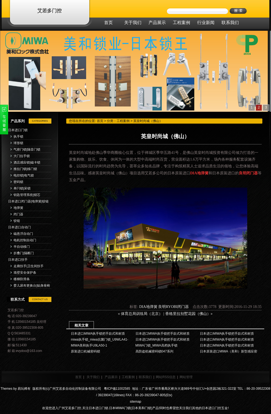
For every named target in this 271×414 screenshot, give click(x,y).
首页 (100, 121)
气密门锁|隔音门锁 (27, 149)
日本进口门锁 (18, 130)
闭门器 (18, 214)
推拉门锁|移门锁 (25, 169)
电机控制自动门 (25, 240)
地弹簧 (18, 208)
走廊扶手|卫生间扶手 (29, 266)
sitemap (135, 401)
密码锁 (18, 182)
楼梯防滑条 (22, 279)
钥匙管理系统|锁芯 (27, 195)
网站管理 (186, 377)
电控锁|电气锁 (24, 175)
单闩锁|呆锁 (22, 188)
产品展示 (111, 377)
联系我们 (145, 377)
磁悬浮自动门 (23, 234)
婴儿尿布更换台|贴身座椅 (32, 285)
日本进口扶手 (18, 260)
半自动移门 (22, 247)
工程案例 (123, 121)
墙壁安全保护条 (25, 272)
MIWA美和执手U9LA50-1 (89, 345)
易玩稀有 (24, 389)
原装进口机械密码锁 (85, 351)
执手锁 (18, 136)
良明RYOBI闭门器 (173, 307)
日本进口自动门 (19, 227)
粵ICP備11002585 (116, 389)
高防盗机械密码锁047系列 (154, 351)
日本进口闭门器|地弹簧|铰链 (28, 201)
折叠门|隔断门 (24, 253)
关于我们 (93, 377)
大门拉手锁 (22, 156)
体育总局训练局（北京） (142, 314)
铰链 (17, 221)
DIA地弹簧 (148, 307)
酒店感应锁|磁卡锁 (27, 162)
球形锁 (18, 143)
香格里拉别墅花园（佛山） (188, 314)
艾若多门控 (49, 10)
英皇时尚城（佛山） (148, 121)
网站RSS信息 (166, 377)
